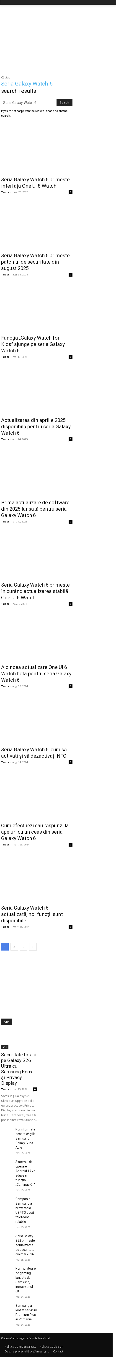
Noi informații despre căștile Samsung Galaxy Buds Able (25, 1138)
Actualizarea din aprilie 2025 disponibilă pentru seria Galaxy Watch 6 (36, 426)
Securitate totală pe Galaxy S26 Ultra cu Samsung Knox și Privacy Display (18, 1069)
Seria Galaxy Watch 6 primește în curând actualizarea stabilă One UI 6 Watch (35, 591)
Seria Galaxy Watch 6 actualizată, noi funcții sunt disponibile (32, 914)
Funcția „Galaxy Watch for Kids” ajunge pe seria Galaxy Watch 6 (33, 344)
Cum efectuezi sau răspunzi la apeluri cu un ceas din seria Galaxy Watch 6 (35, 832)
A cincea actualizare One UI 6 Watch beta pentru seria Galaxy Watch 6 (36, 673)
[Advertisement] (58, 39)
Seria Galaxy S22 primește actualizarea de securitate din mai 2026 (25, 1245)
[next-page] (33, 947)
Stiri (5, 1047)
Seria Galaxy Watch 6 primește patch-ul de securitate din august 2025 (35, 262)
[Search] (64, 102)
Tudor (5, 192)
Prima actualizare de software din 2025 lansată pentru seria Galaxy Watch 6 (35, 509)
